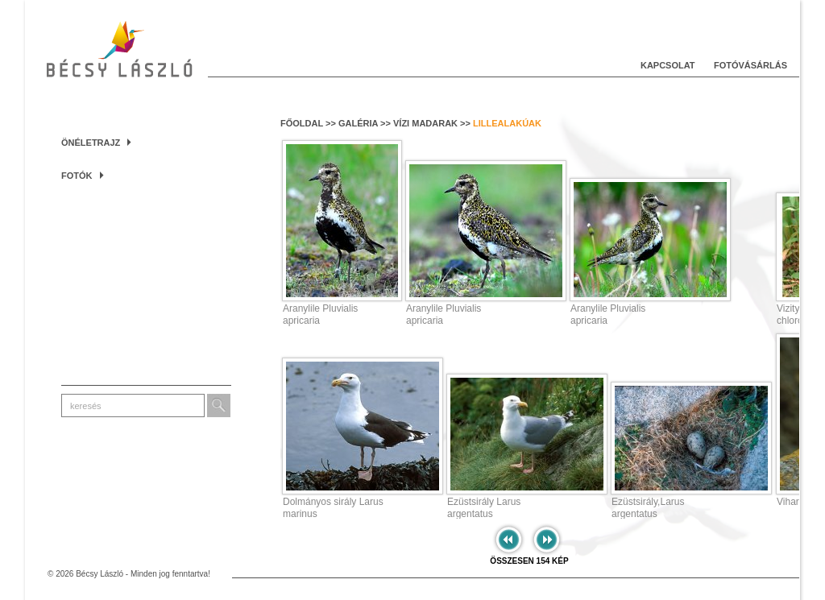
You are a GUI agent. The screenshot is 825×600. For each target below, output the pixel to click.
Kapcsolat (668, 65)
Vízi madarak (425, 123)
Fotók (82, 175)
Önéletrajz (96, 142)
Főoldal (301, 123)
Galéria (358, 123)
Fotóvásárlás (750, 65)
